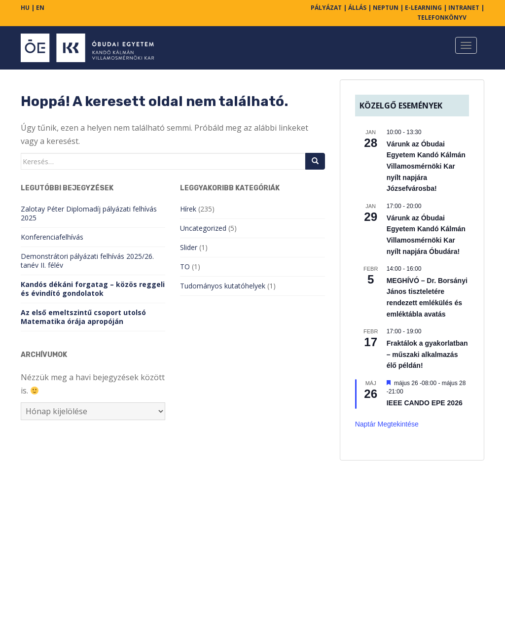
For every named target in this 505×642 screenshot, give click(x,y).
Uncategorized (203, 228)
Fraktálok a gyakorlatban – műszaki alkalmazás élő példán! (427, 354)
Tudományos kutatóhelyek (222, 285)
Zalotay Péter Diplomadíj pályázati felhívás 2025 (89, 213)
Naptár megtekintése (387, 424)
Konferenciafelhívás (52, 237)
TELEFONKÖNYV (442, 17)
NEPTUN (385, 7)
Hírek (188, 209)
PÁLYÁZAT (326, 7)
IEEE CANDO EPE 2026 (425, 403)
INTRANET (463, 7)
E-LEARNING (423, 7)
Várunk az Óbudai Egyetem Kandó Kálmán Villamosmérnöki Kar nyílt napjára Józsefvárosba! (426, 166)
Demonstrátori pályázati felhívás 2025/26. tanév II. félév (87, 260)
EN (40, 7)
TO (185, 266)
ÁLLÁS (357, 7)
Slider (188, 247)
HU (25, 7)
